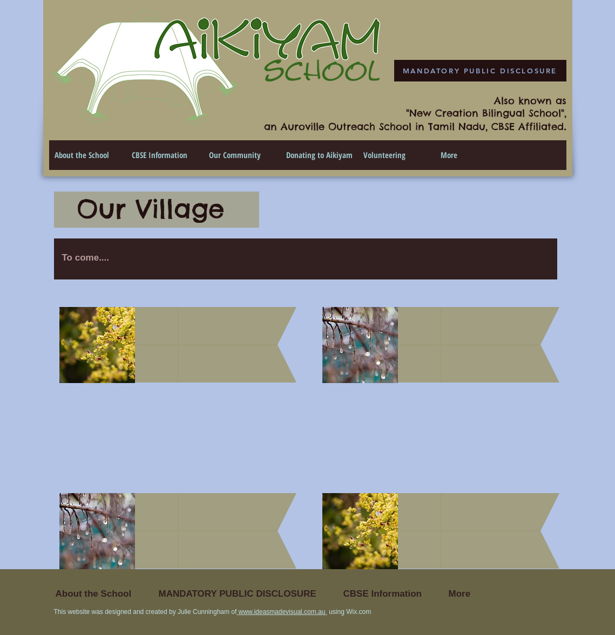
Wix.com (358, 612)
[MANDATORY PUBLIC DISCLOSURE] (480, 70)
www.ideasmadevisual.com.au (282, 612)
